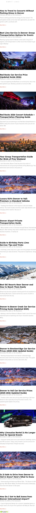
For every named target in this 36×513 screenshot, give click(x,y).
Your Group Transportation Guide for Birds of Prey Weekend (16, 157)
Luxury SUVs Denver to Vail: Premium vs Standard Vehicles (15, 199)
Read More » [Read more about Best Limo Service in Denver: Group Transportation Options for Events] (3, 47)
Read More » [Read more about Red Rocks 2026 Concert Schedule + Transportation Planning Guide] (3, 129)
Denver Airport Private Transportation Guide (11, 221)
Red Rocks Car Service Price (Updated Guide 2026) (14, 76)
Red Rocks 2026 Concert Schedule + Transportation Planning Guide (17, 115)
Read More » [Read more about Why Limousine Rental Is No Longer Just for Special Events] (3, 447)
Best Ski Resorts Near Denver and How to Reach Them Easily (16, 285)
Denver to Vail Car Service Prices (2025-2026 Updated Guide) (16, 391)
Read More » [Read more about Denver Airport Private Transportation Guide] (3, 235)
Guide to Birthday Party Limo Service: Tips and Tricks (14, 243)
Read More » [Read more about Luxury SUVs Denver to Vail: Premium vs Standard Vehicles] (3, 213)
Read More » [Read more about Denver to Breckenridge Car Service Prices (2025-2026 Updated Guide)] (3, 363)
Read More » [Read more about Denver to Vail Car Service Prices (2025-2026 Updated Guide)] (3, 405)
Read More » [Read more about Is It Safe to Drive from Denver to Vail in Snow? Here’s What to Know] (3, 489)
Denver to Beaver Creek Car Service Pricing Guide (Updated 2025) (17, 307)
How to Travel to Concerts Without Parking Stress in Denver (17, 12)
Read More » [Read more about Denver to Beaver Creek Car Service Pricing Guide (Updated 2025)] (3, 321)
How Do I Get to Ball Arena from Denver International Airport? (16, 497)
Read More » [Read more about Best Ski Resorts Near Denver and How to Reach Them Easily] (3, 299)
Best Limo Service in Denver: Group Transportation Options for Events (17, 34)
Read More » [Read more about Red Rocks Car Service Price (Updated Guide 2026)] (3, 87)
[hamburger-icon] (34, 2)
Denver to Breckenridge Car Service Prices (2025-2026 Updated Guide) (17, 349)
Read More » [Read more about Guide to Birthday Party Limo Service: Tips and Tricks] (3, 257)
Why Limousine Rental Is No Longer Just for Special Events (17, 433)
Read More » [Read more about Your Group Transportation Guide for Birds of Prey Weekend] (3, 171)
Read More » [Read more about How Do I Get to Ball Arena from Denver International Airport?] (3, 509)
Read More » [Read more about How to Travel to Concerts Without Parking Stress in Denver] (3, 25)
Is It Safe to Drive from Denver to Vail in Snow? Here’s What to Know (17, 475)
